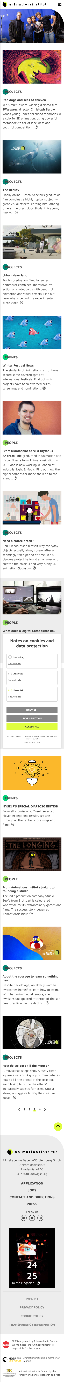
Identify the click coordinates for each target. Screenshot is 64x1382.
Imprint (25, 742)
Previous (19, 1109)
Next (44, 1109)
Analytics (18, 673)
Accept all (32, 726)
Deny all (32, 710)
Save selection (32, 718)
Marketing (18, 657)
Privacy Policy (36, 742)
